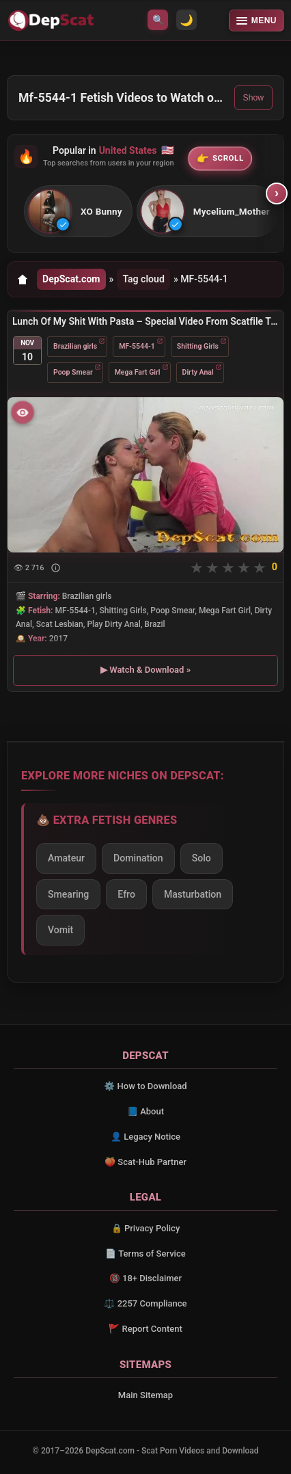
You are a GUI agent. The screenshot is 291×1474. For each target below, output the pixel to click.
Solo (201, 858)
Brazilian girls (75, 345)
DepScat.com (71, 278)
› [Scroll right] (277, 193)
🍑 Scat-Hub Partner (145, 1162)
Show (253, 98)
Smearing (68, 894)
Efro (126, 894)
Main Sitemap (145, 1395)
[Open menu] (256, 20)
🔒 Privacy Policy (145, 1228)
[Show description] (55, 568)
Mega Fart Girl (138, 371)
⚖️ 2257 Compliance (145, 1303)
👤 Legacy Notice (145, 1136)
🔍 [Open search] (158, 19)
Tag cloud (143, 278)
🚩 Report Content (145, 1329)
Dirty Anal (198, 371)
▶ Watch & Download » (145, 670)
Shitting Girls (198, 345)
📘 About (145, 1111)
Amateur (66, 858)
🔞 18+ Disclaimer (145, 1278)
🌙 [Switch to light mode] (186, 20)
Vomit (60, 929)
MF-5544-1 (137, 345)
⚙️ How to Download (145, 1086)
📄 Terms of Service (145, 1253)
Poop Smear (73, 371)
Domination (138, 858)
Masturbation (192, 894)
